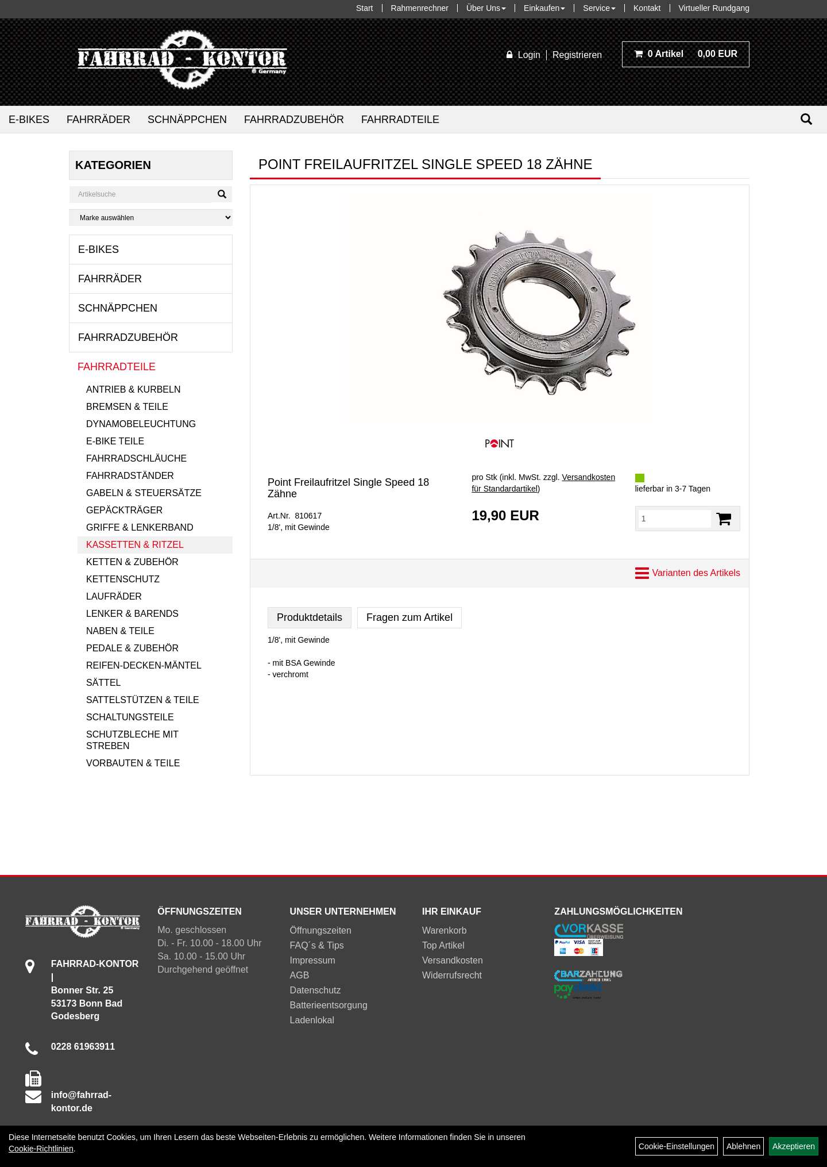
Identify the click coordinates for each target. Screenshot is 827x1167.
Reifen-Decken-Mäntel (144, 665)
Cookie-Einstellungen (676, 1146)
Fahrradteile (400, 119)
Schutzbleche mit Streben (132, 740)
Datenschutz (315, 990)
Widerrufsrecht (452, 975)
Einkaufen (544, 8)
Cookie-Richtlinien (41, 1148)
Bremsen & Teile (127, 407)
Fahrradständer (130, 476)
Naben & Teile (120, 631)
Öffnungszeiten (320, 930)
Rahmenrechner (420, 8)
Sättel (103, 683)
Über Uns (486, 8)
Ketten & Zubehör (132, 562)
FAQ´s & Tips (317, 945)
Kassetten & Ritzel (135, 545)
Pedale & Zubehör (132, 648)
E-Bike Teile (115, 441)
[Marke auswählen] (151, 217)
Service (599, 8)
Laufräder (114, 596)
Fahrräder (98, 119)
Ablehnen (743, 1146)
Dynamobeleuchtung (141, 424)
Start (364, 8)
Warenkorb (444, 930)
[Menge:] (675, 518)
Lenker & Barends (132, 614)
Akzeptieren (793, 1146)
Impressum (312, 960)
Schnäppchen (187, 119)
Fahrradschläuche (136, 458)
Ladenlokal (312, 1020)
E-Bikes (29, 119)
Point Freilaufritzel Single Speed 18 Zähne (348, 488)
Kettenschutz (123, 579)
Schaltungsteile (130, 717)
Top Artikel (443, 945)
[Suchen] (806, 119)
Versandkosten (452, 960)
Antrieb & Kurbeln (133, 389)
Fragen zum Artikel (409, 617)
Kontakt (646, 8)
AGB (300, 975)
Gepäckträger (124, 510)
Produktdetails (309, 617)
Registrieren (577, 55)
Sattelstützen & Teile (142, 700)
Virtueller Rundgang (714, 8)
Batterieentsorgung (329, 1005)
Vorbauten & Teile (133, 763)
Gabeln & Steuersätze (144, 493)
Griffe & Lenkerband (140, 527)
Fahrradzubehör (294, 119)
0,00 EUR (685, 54)
